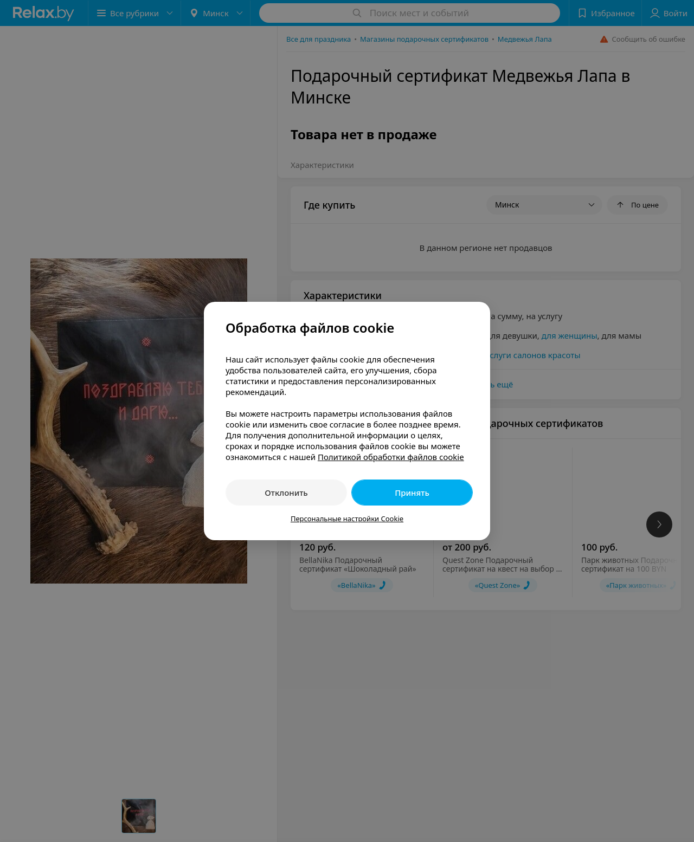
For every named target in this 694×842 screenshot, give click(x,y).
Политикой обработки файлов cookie (391, 456)
